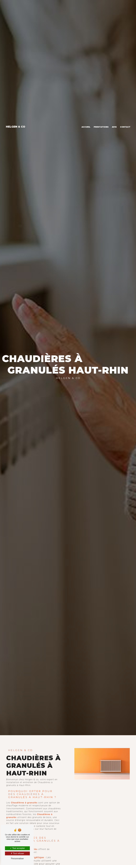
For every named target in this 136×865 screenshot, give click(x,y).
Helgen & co (15, 121)
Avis (114, 122)
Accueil (86, 122)
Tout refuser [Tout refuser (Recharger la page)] (17, 853)
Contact (125, 122)
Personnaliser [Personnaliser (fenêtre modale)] (17, 858)
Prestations (101, 122)
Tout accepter (17, 848)
